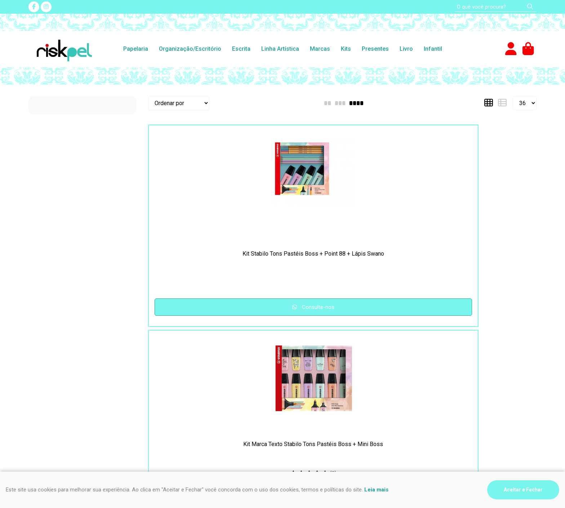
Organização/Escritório (190, 48)
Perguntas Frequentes (186, 359)
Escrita (241, 48)
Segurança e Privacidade (59, 359)
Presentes (375, 48)
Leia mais (376, 489)
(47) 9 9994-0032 (314, 368)
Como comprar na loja (55, 376)
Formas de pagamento (56, 385)
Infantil (433, 48)
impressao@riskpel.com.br (325, 389)
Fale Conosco (175, 376)
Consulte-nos (195, 307)
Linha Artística (280, 48)
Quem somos (175, 385)
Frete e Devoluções (53, 368)
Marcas (320, 48)
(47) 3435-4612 (311, 359)
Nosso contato (176, 368)
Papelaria (135, 48)
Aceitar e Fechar (523, 490)
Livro (406, 48)
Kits (346, 48)
